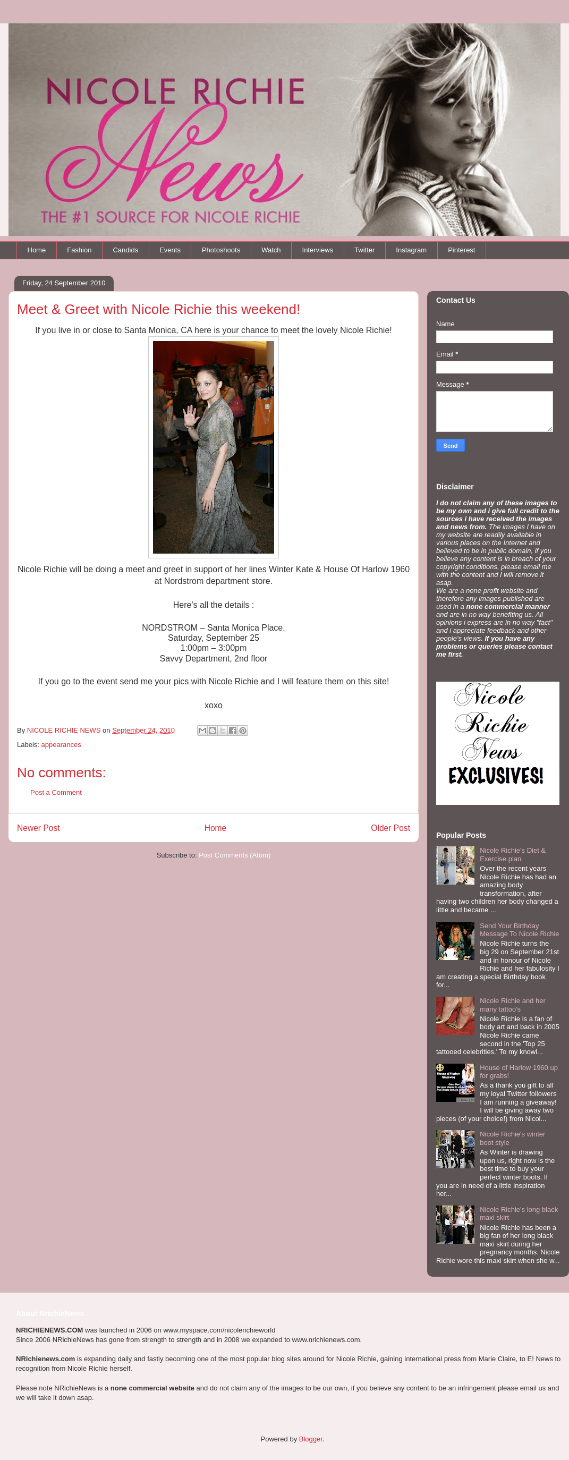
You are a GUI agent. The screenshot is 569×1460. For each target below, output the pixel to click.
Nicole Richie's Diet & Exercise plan (513, 854)
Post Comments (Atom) (234, 855)
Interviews (318, 250)
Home (37, 250)
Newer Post (38, 828)
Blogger (310, 1439)
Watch (271, 250)
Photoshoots (221, 250)
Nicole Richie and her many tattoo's (513, 1005)
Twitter (364, 250)
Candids (125, 250)
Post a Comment (56, 792)
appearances (61, 745)
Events (170, 250)
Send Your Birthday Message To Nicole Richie (519, 930)
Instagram (411, 250)
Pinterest (461, 250)
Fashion (79, 250)
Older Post (390, 828)
